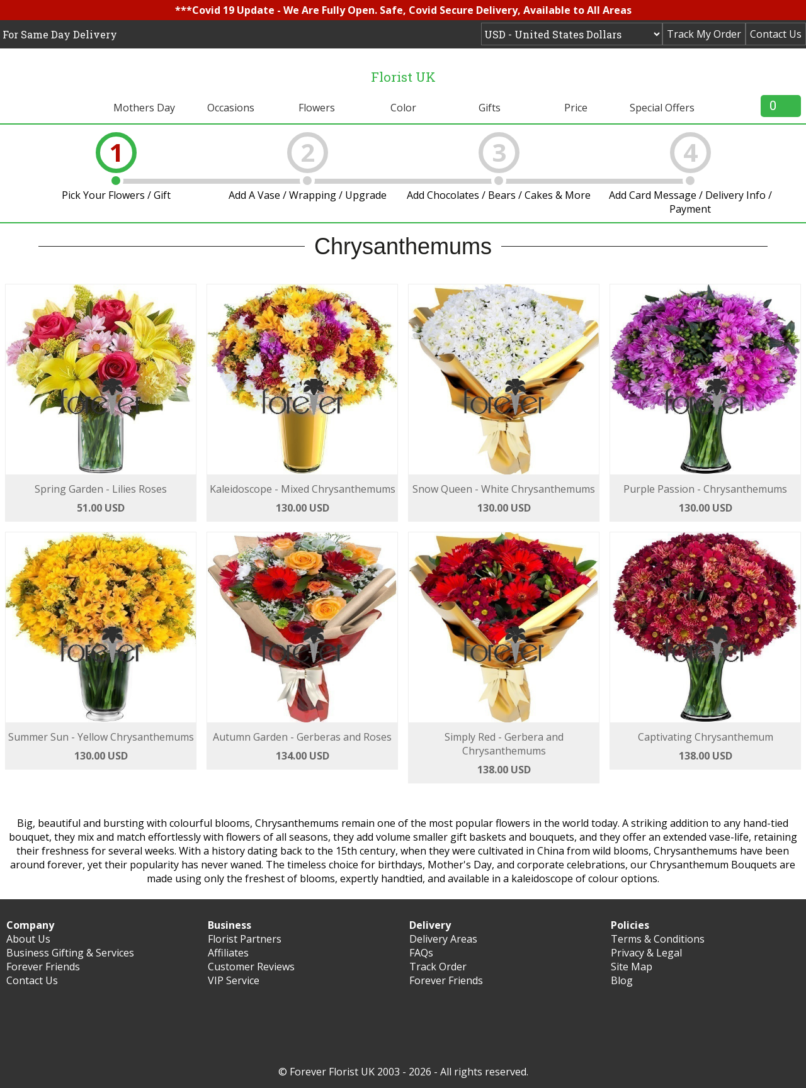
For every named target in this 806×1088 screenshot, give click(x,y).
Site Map (631, 966)
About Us (28, 939)
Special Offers (662, 108)
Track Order (438, 966)
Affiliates (228, 953)
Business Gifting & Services (70, 953)
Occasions (230, 108)
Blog (622, 980)
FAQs (421, 953)
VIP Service (233, 980)
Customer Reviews (251, 966)
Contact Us (776, 34)
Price (575, 108)
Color (403, 108)
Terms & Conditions (658, 939)
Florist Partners (244, 939)
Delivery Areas (443, 939)
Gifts (490, 108)
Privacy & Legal (646, 953)
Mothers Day (144, 108)
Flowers (316, 108)
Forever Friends (43, 966)
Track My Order (704, 34)
